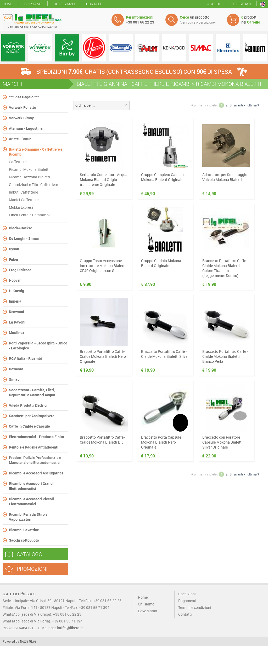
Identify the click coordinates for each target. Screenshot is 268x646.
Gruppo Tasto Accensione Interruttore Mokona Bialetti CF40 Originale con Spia (103, 265)
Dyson (14, 248)
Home (8, 3)
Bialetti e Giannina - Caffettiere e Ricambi (35, 152)
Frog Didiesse (20, 269)
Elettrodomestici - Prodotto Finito (36, 436)
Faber (13, 259)
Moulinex (16, 332)
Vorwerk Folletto (22, 107)
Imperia (15, 301)
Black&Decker (20, 227)
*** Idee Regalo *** (24, 96)
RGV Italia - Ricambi (25, 358)
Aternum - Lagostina (26, 128)
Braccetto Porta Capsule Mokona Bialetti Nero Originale (161, 442)
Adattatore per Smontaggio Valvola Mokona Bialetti (224, 177)
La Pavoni (17, 322)
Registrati (241, 3)
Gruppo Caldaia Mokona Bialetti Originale (161, 263)
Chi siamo (33, 3)
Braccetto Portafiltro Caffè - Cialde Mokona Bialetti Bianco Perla (225, 356)
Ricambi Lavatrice (24, 529)
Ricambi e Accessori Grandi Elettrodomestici (31, 486)
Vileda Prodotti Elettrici (28, 405)
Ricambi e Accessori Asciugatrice (36, 473)
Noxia (24, 641)
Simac (14, 379)
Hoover (15, 280)
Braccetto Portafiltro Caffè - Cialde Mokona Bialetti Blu (102, 440)
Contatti (94, 3)
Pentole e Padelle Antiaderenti (33, 447)
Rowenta (16, 368)
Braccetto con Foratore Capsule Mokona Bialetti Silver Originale (222, 442)
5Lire (32, 641)
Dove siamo (64, 3)
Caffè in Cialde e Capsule (29, 426)
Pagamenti (187, 600)
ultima (253, 105)
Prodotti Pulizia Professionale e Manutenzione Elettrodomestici (35, 460)
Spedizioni (187, 593)
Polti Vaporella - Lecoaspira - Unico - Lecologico (38, 345)
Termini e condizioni (194, 607)
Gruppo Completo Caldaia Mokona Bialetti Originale (162, 177)
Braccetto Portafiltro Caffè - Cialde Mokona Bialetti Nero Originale (103, 356)
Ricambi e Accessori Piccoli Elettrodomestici (31, 501)
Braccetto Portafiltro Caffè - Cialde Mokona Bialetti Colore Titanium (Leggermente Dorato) (225, 268)
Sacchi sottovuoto (24, 540)
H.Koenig (16, 290)
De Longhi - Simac (24, 238)
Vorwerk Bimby (21, 117)
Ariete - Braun (20, 138)
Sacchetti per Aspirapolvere (31, 415)
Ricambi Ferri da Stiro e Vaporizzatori (28, 517)
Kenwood (16, 311)
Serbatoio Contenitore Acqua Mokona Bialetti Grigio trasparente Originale (103, 179)
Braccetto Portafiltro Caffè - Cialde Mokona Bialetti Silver (165, 354)
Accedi (213, 3)
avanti (239, 105)
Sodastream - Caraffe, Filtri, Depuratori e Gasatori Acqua (32, 392)
